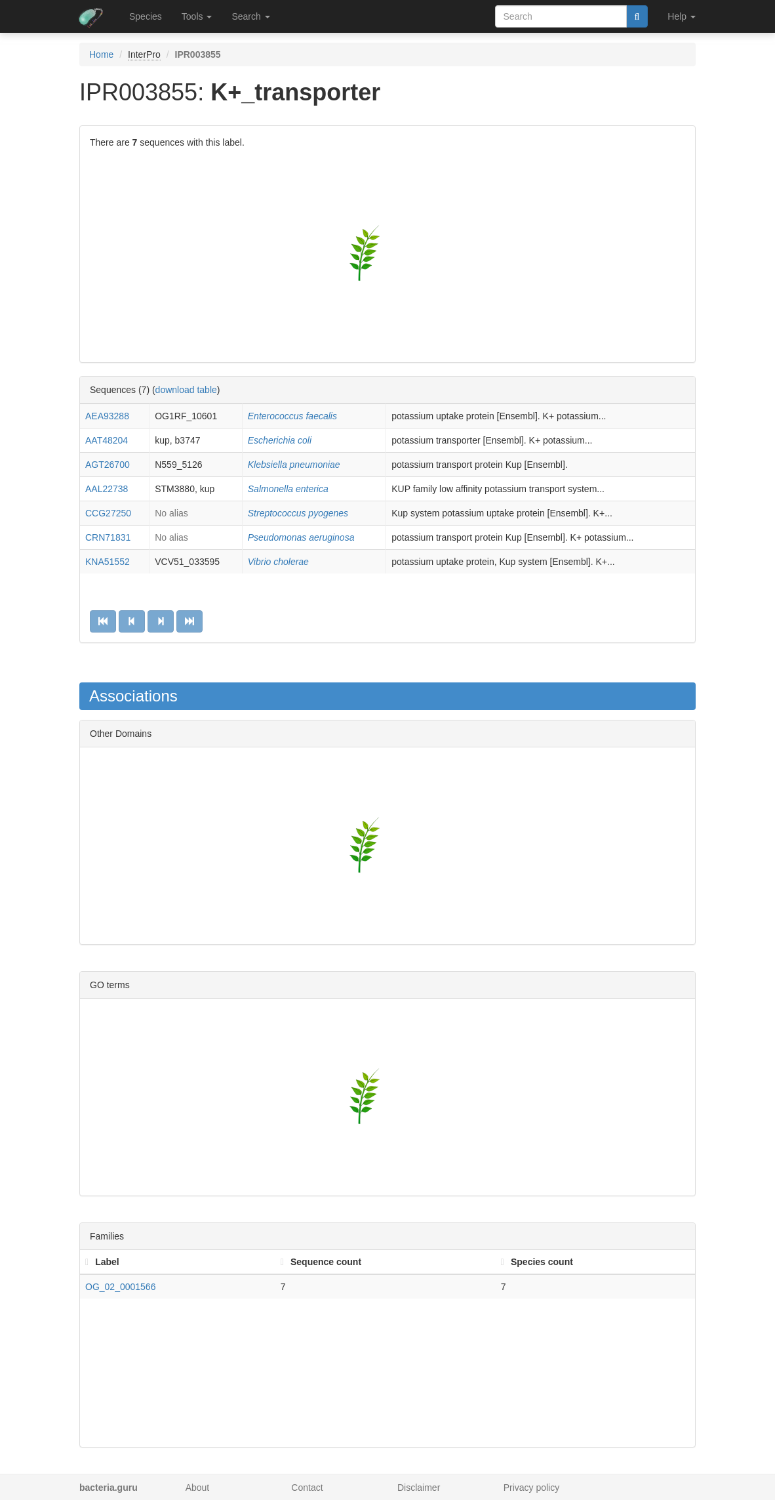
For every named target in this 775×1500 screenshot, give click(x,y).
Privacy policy (532, 1487)
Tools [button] (197, 16)
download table (186, 390)
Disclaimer (418, 1487)
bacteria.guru (108, 1487)
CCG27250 (108, 513)
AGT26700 (107, 464)
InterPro (144, 54)
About (198, 1487)
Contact (307, 1487)
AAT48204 (106, 440)
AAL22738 (106, 489)
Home (101, 54)
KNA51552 (107, 561)
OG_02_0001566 (120, 1286)
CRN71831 (107, 537)
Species (145, 16)
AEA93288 (107, 416)
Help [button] (681, 16)
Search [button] (250, 16)
